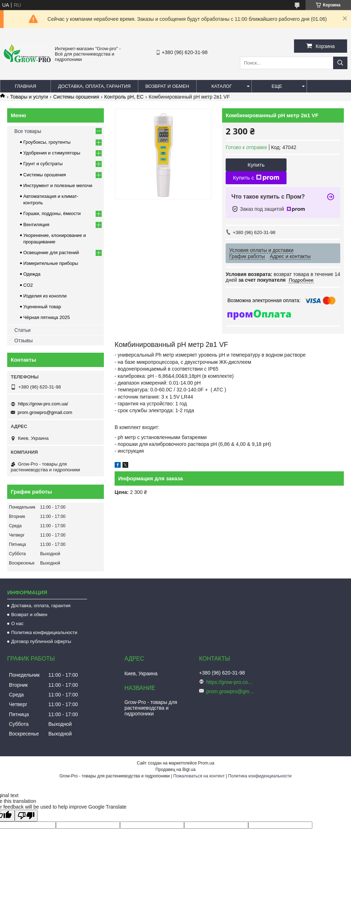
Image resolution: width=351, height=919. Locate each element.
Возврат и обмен (167, 86)
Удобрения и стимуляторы (51, 153)
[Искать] (340, 63)
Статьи (22, 330)
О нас (17, 623)
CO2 (28, 285)
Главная (25, 86)
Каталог (221, 86)
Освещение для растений (51, 252)
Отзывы (23, 340)
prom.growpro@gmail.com (45, 412)
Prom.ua (206, 763)
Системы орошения (76, 97)
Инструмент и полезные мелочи (57, 185)
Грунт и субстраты (43, 163)
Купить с (256, 178)
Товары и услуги (29, 97)
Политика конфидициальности (44, 632)
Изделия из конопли (45, 296)
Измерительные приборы (50, 263)
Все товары (27, 131)
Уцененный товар (42, 306)
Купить (255, 165)
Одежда (31, 274)
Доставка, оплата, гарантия (94, 86)
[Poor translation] (26, 816)
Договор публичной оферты (41, 641)
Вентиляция (36, 224)
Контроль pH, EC (124, 97)
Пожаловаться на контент (199, 775)
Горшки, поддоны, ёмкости (52, 213)
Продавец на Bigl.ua (175, 769)
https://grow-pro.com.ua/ (43, 403)
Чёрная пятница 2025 (46, 317)
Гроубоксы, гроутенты (47, 142)
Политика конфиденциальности (260, 775)
